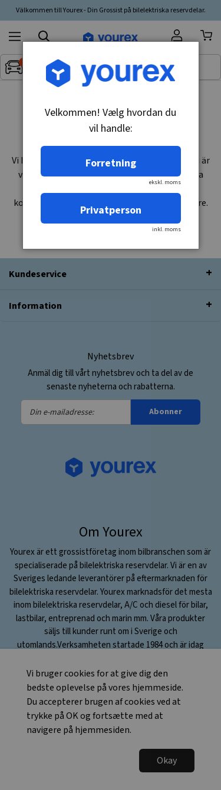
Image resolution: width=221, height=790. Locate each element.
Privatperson (110, 210)
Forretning (110, 163)
